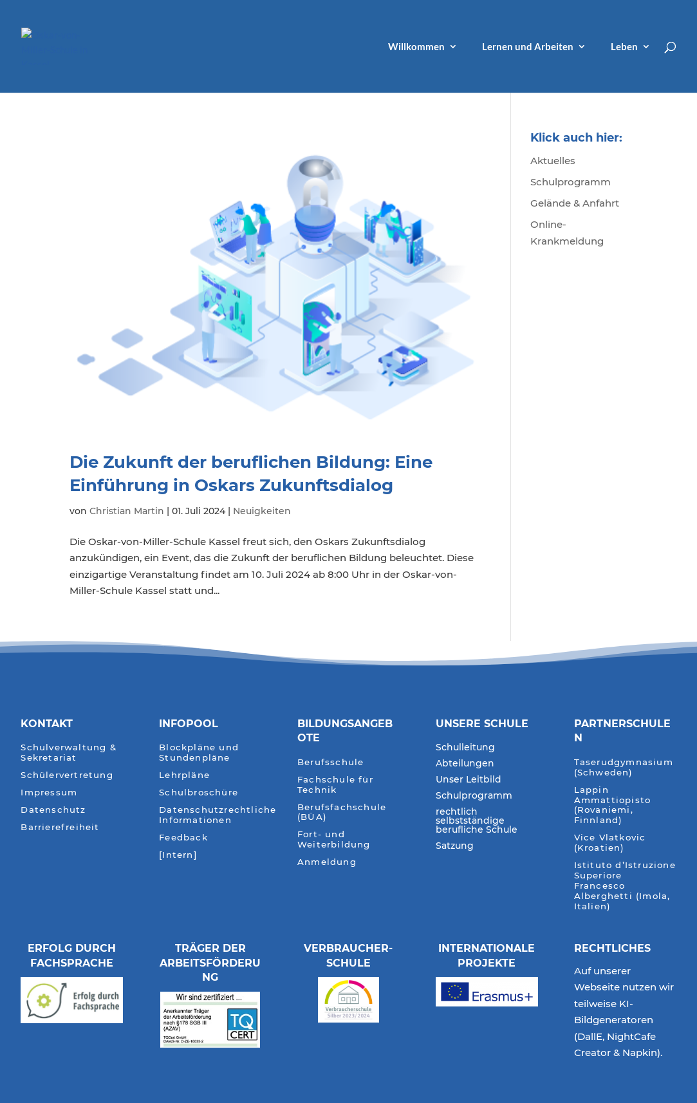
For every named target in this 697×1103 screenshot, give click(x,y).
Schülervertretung (67, 775)
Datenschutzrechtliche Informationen (217, 815)
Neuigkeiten (262, 511)
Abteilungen (465, 764)
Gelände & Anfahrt (574, 203)
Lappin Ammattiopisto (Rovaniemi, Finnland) (612, 805)
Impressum (49, 792)
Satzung (455, 846)
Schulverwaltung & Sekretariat (68, 753)
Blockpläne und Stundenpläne (199, 753)
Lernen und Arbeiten (527, 47)
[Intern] (178, 855)
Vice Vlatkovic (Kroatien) (610, 843)
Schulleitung (465, 748)
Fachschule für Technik (335, 785)
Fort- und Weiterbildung (334, 839)
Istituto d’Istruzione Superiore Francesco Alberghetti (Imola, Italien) (625, 885)
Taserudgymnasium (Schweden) (623, 767)
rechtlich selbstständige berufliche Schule (476, 821)
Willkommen (416, 47)
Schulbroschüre (198, 792)
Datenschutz (53, 810)
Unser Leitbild (468, 780)
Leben (624, 47)
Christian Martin (126, 511)
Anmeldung (327, 862)
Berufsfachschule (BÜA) (341, 812)
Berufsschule (330, 762)
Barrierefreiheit (60, 827)
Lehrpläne (184, 775)
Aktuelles (552, 160)
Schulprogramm (570, 182)
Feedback (183, 837)
